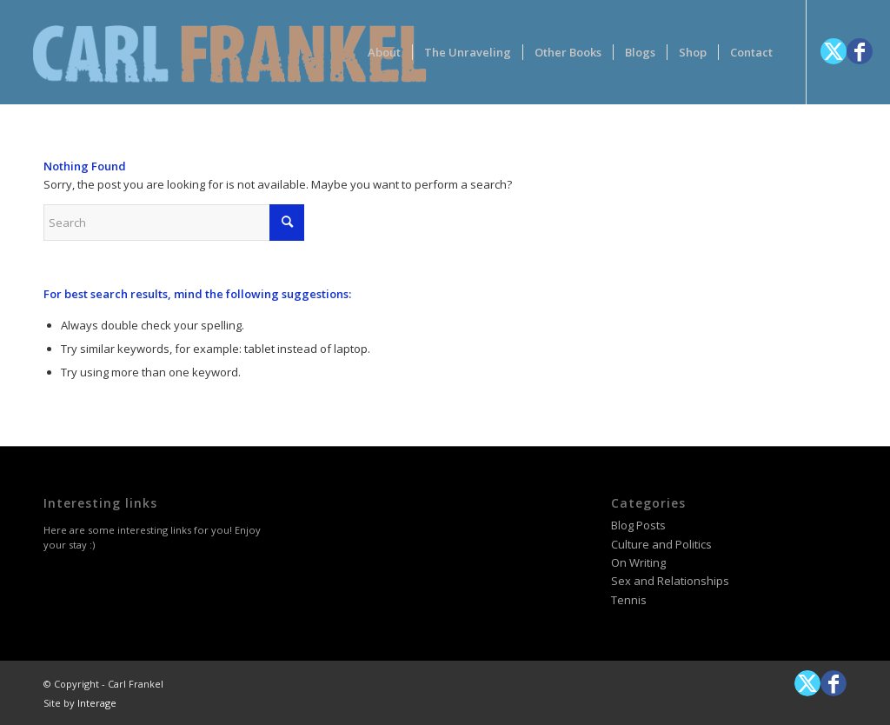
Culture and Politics (661, 544)
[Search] (173, 222)
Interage (96, 702)
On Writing (638, 562)
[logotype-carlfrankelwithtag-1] (229, 52)
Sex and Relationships (670, 581)
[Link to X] (833, 51)
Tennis (629, 600)
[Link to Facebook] (860, 51)
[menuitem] (384, 52)
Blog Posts (638, 525)
